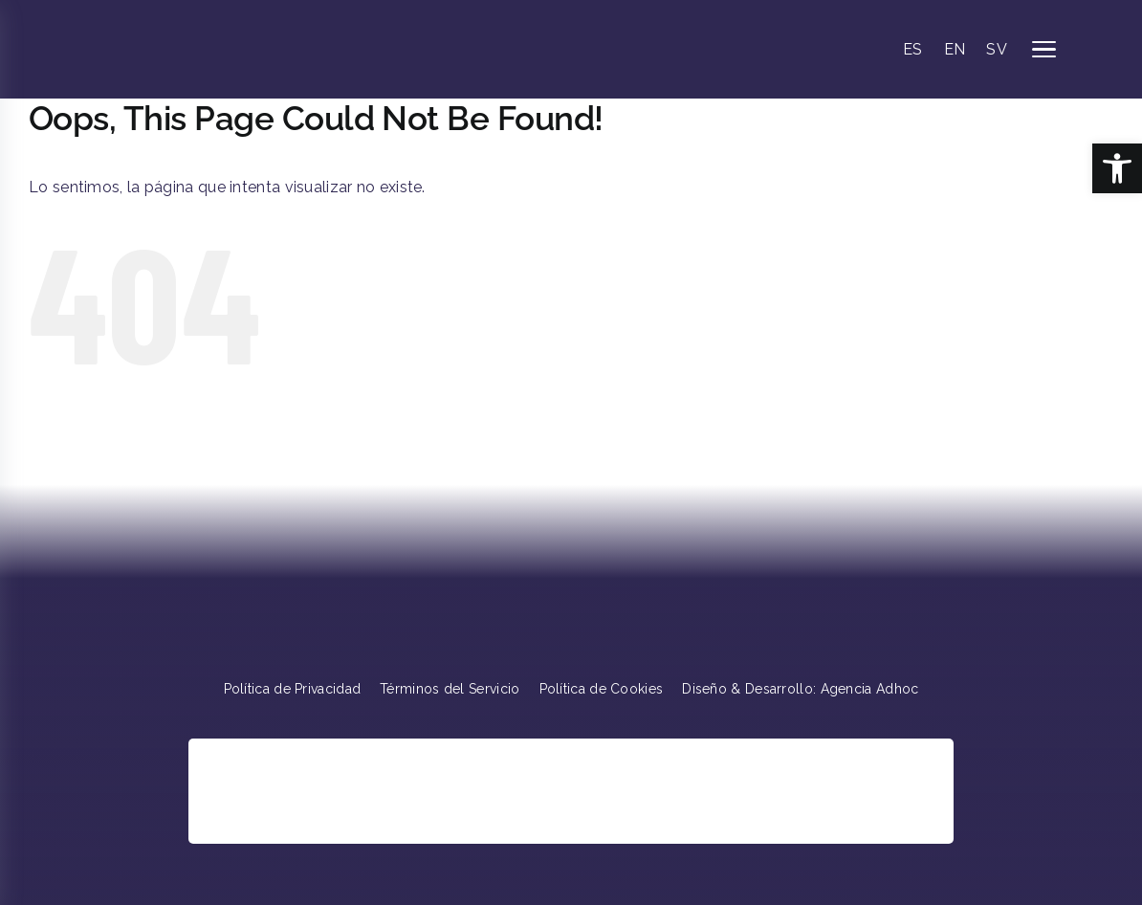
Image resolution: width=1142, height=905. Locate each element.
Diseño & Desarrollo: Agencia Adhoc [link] (800, 688)
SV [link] (996, 49)
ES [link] (913, 49)
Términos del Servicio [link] (449, 688)
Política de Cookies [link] (601, 688)
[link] (1117, 168)
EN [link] (955, 49)
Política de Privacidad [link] (293, 688)
